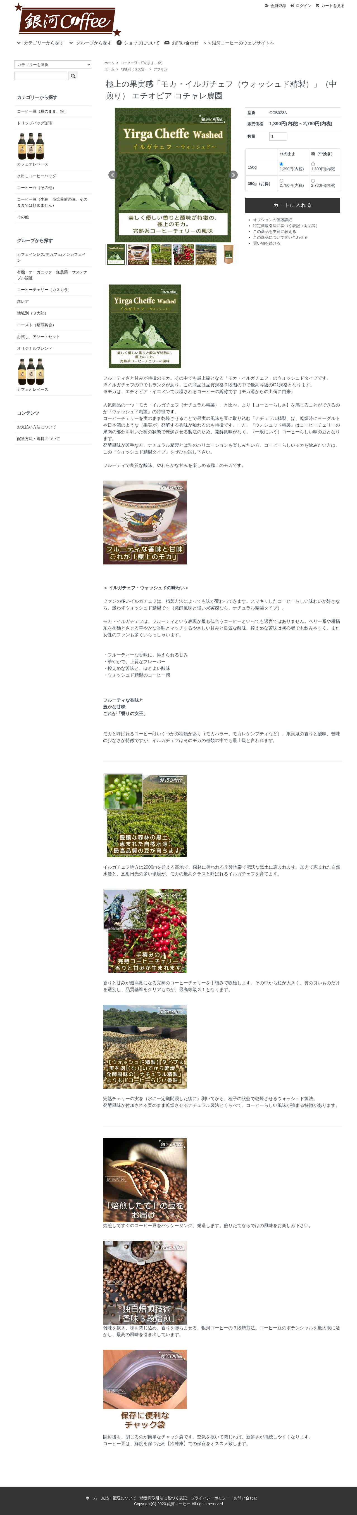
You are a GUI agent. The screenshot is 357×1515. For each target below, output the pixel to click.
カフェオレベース (32, 149)
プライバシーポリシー (210, 1498)
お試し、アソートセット (38, 336)
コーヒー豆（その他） (36, 187)
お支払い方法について (36, 427)
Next (233, 175)
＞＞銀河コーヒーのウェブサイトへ (238, 43)
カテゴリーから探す (40, 42)
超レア (23, 301)
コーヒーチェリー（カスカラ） (44, 289)
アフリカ (160, 69)
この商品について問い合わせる (280, 237)
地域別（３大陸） (134, 69)
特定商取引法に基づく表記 (163, 1498)
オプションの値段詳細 (272, 220)
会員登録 (275, 5)
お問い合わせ (181, 42)
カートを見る (330, 5)
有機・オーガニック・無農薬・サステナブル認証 (52, 275)
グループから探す (90, 42)
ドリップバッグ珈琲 (34, 123)
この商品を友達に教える (274, 231)
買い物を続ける (266, 243)
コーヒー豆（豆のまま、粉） (142, 63)
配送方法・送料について (38, 438)
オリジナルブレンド (34, 348)
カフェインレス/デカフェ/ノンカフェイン (51, 257)
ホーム (109, 63)
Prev (112, 175)
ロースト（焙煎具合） (36, 325)
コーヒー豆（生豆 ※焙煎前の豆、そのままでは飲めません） (52, 202)
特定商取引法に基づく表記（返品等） (286, 225)
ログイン (300, 5)
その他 (23, 217)
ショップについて (138, 42)
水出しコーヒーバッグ (36, 176)
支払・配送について (118, 1498)
